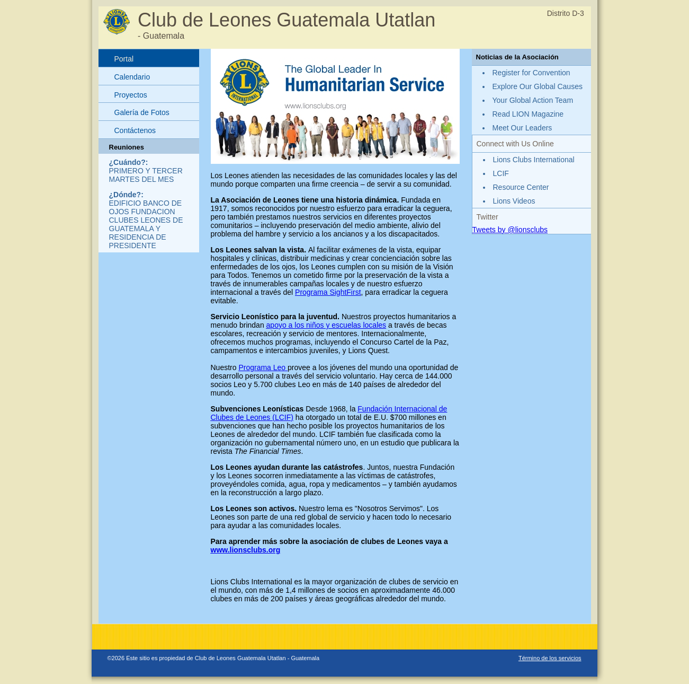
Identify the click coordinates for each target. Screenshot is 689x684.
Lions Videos (514, 201)
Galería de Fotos (141, 112)
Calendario (132, 77)
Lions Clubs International (534, 159)
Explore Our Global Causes (538, 86)
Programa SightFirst (328, 292)
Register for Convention (531, 72)
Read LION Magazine (528, 114)
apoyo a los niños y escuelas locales (326, 325)
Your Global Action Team (533, 100)
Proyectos (130, 95)
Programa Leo (263, 367)
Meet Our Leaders (522, 128)
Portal (124, 59)
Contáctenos (135, 130)
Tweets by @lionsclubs (510, 229)
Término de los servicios (549, 658)
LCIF (501, 173)
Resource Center (521, 187)
